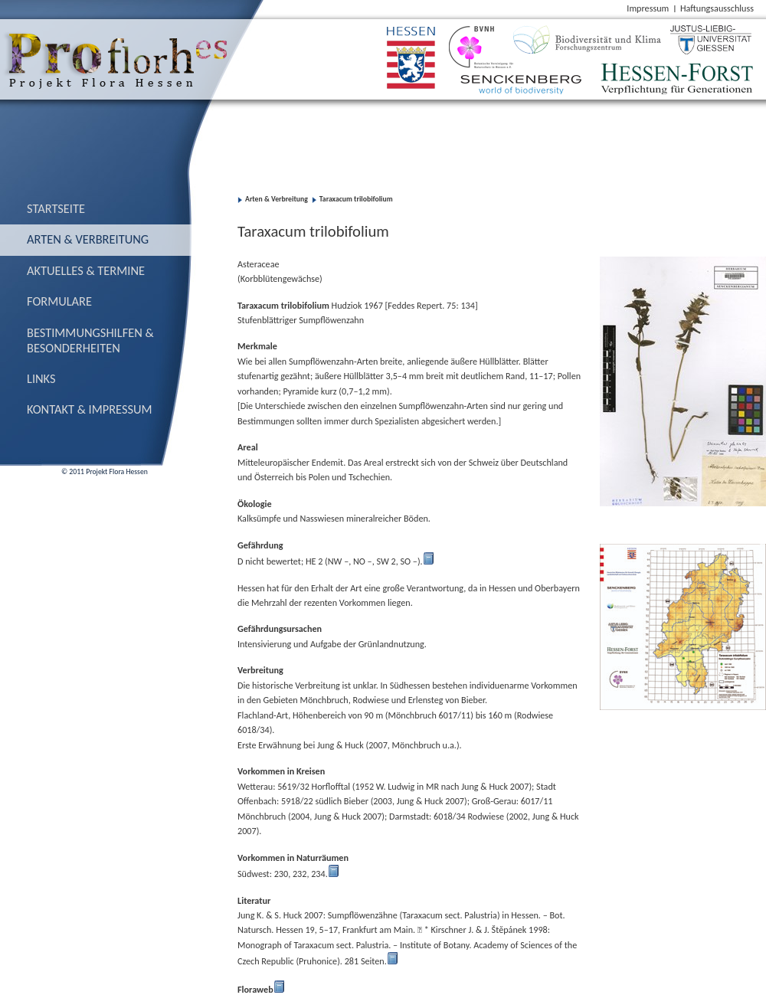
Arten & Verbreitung (88, 239)
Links (41, 378)
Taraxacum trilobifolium (356, 199)
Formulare (59, 301)
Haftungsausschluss (717, 8)
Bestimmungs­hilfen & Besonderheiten (90, 340)
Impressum (648, 8)
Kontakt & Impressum (89, 409)
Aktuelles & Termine (86, 270)
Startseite (56, 208)
